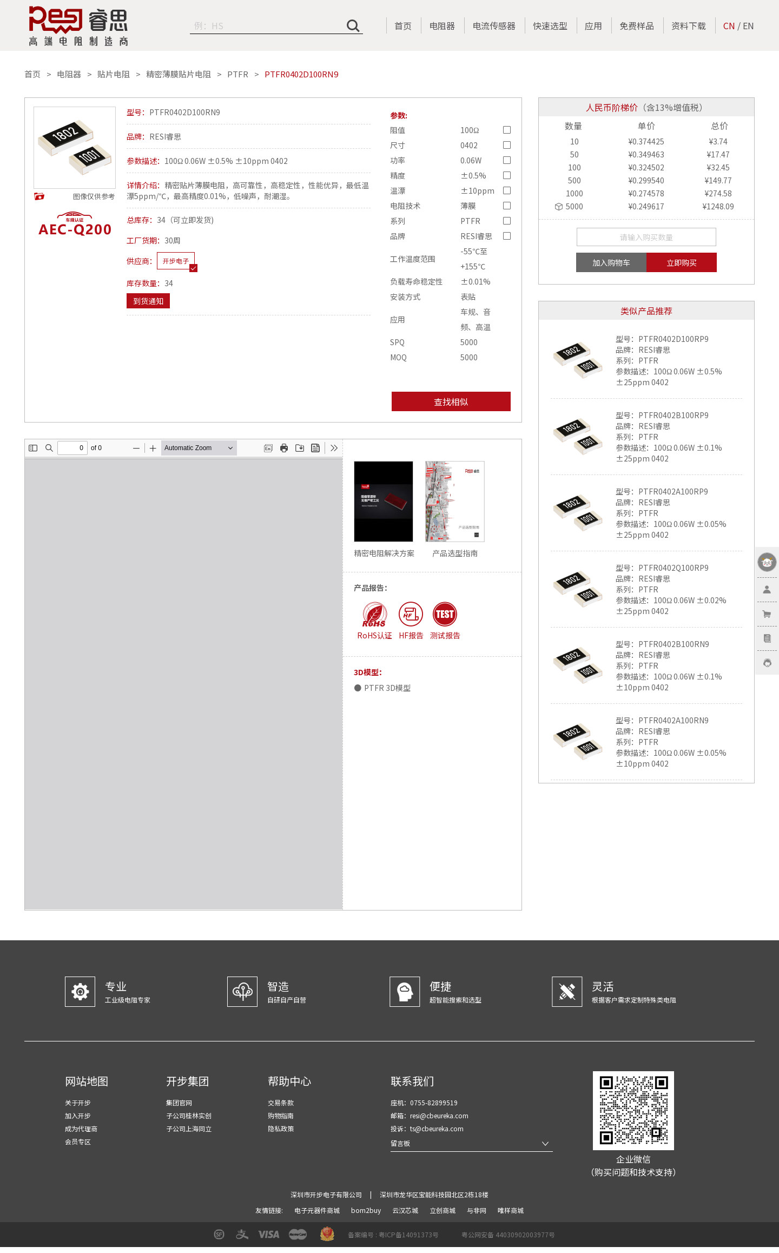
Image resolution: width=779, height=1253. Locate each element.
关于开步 (78, 1102)
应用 (593, 25)
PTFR (237, 74)
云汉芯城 (406, 1210)
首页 (403, 25)
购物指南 (281, 1115)
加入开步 (78, 1115)
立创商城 (443, 1210)
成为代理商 (81, 1128)
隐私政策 (281, 1128)
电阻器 (442, 25)
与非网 (477, 1210)
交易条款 (281, 1102)
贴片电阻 (113, 74)
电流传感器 (494, 25)
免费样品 (636, 25)
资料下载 (688, 25)
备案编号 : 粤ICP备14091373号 (393, 1234)
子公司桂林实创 (189, 1115)
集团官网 (179, 1102)
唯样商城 (511, 1210)
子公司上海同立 (189, 1128)
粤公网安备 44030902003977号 (508, 1234)
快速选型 (550, 25)
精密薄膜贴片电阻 (178, 74)
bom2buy (366, 1210)
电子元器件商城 (317, 1210)
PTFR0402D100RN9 (301, 74)
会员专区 (78, 1141)
